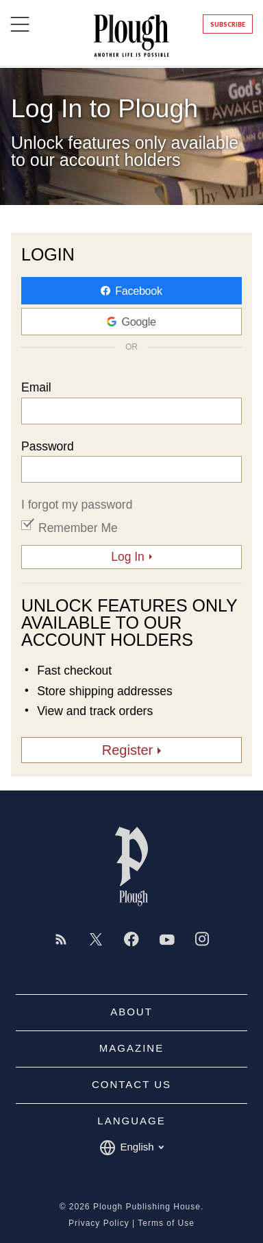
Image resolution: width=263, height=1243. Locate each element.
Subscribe (227, 24)
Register (127, 750)
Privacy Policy (98, 1223)
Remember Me (78, 528)
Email (36, 388)
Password (47, 447)
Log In (128, 557)
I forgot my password (76, 504)
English (131, 1147)
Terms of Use (166, 1223)
